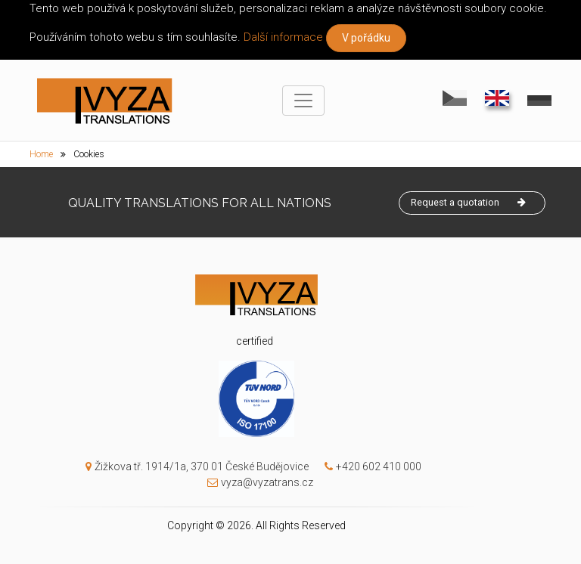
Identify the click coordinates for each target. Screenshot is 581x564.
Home (41, 154)
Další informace (283, 37)
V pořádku (366, 38)
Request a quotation (468, 200)
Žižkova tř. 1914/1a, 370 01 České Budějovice (197, 466)
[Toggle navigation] (303, 100)
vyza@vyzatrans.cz (256, 482)
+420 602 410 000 (369, 466)
